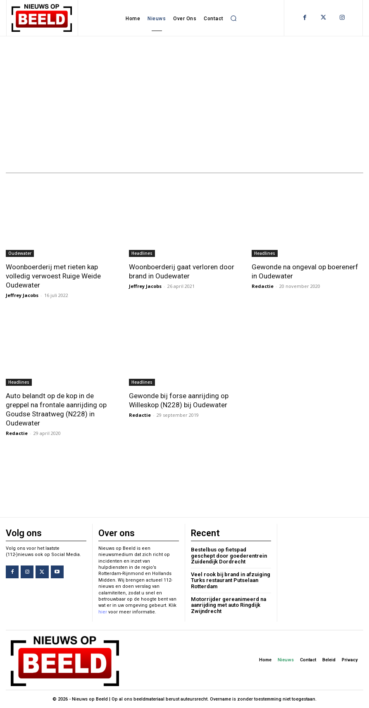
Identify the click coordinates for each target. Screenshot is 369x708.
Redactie (263, 286)
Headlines (141, 253)
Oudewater (19, 253)
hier (102, 612)
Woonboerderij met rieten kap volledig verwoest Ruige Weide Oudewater (53, 276)
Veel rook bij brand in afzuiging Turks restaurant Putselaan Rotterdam (230, 580)
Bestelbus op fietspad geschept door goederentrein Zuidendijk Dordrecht (229, 555)
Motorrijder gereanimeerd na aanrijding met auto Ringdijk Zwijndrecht (228, 605)
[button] (233, 18)
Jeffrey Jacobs (22, 295)
